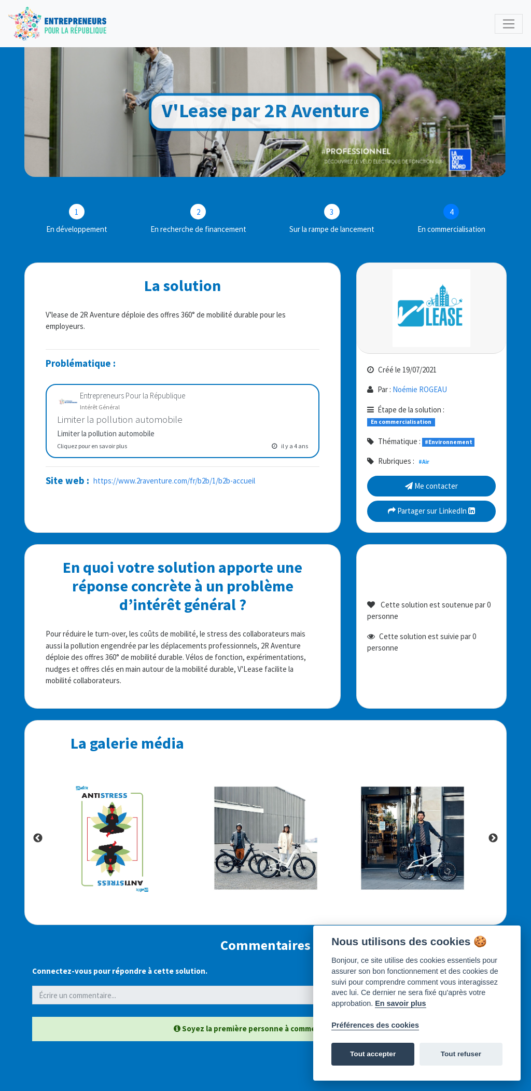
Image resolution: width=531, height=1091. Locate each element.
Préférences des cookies (375, 1025)
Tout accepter (373, 1054)
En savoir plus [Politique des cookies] (400, 1003)
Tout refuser (461, 1054)
